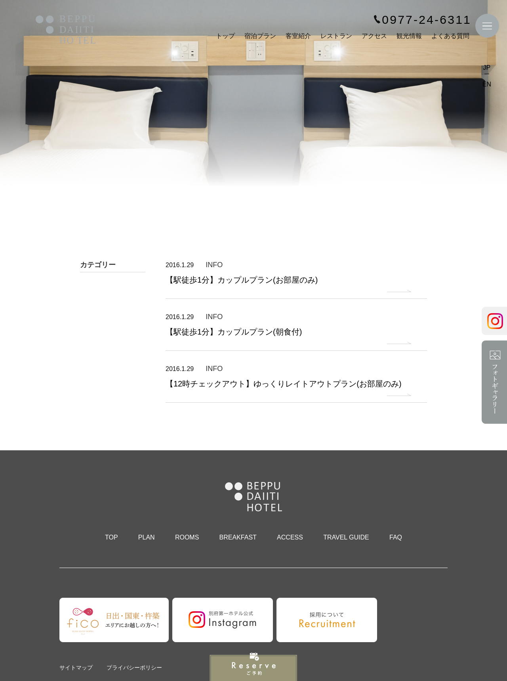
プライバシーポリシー (134, 667)
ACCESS (290, 537)
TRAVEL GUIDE (346, 537)
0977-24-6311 (426, 20)
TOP (111, 537)
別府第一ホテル (66, 30)
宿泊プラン (260, 36)
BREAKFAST (238, 537)
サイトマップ (76, 667)
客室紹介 (298, 36)
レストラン (336, 36)
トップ (225, 36)
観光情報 (409, 36)
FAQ (395, 537)
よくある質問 (450, 36)
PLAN (146, 537)
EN (486, 84)
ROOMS (187, 537)
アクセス (374, 36)
